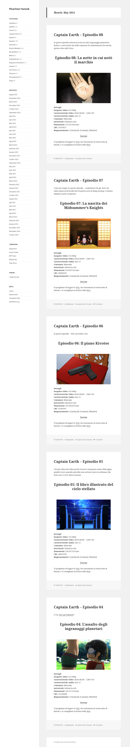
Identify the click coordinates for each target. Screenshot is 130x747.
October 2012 (13, 159)
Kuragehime (13, 52)
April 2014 (12, 127)
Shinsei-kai (13, 259)
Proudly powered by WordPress (65, 742)
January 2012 (13, 188)
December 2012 (14, 156)
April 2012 (12, 177)
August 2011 (13, 199)
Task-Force (13, 263)
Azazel (11, 30)
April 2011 (12, 213)
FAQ (77, 142)
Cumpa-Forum (14, 277)
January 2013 (13, 152)
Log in (11, 291)
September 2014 (14, 113)
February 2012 (14, 184)
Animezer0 (13, 249)
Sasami (11, 66)
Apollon (11, 27)
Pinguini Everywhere (16, 63)
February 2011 (14, 220)
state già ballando (66, 615)
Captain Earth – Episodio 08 (78, 34)
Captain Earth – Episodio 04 (78, 607)
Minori (11, 55)
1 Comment (99, 304)
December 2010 (14, 228)
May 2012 (12, 174)
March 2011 (13, 217)
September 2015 (14, 98)
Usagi (11, 81)
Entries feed (13, 295)
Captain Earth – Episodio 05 (78, 461)
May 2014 (12, 123)
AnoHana (12, 23)
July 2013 (12, 131)
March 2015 (13, 102)
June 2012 (12, 170)
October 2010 (13, 235)
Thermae (12, 73)
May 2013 (12, 138)
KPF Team (12, 256)
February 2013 (14, 149)
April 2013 (12, 141)
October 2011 (13, 195)
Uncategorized (14, 77)
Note (88, 145)
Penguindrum (14, 59)
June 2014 (12, 120)
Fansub (11, 41)
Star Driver (13, 70)
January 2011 (13, 224)
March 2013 (13, 145)
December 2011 (14, 192)
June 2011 (12, 206)
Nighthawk (70, 159)
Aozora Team (13, 252)
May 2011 (12, 210)
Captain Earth (14, 34)
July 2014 (12, 116)
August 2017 (13, 95)
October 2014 (13, 109)
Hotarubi (12, 45)
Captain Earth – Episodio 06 (78, 326)
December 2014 (14, 105)
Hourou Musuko (14, 48)
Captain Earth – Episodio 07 (78, 180)
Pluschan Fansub (19, 9)
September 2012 (14, 163)
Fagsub (11, 37)
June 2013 (12, 134)
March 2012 (13, 181)
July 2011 (12, 202)
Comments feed (14, 298)
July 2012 (12, 167)
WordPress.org (14, 302)
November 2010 (14, 231)
